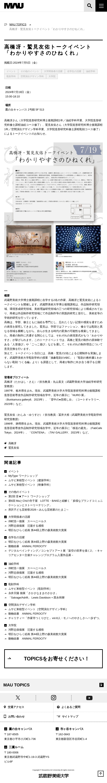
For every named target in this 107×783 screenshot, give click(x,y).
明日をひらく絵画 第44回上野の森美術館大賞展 (35, 530)
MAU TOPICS (17, 24)
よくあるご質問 (69, 707)
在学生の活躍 (74, 71)
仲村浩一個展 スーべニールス (25, 521)
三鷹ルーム (14, 747)
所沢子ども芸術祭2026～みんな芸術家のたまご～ (36, 510)
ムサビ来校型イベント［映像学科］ (28, 485)
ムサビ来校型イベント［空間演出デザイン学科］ (36, 609)
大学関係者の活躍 (53, 71)
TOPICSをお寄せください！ (48, 658)
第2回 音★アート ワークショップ (27, 497)
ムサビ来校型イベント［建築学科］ (28, 480)
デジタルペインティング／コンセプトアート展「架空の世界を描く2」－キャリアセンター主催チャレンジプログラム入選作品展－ (53, 553)
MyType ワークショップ (21, 476)
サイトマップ (67, 717)
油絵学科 (90, 71)
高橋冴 (10, 443)
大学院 (52, 76)
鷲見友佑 (11, 448)
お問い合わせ (14, 716)
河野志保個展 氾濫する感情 (24, 526)
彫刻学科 (11, 76)
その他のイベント (30, 71)
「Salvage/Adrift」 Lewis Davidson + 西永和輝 (34, 598)
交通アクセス (13, 707)
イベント (11, 71)
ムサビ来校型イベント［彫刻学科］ (28, 589)
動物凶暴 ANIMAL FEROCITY (25, 546)
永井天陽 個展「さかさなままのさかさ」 (31, 593)
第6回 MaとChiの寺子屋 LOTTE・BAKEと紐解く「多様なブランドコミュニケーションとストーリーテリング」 (53, 503)
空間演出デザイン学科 (32, 76)
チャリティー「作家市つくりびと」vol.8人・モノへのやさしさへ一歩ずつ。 (52, 618)
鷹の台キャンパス (18, 728)
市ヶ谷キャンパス (70, 728)
